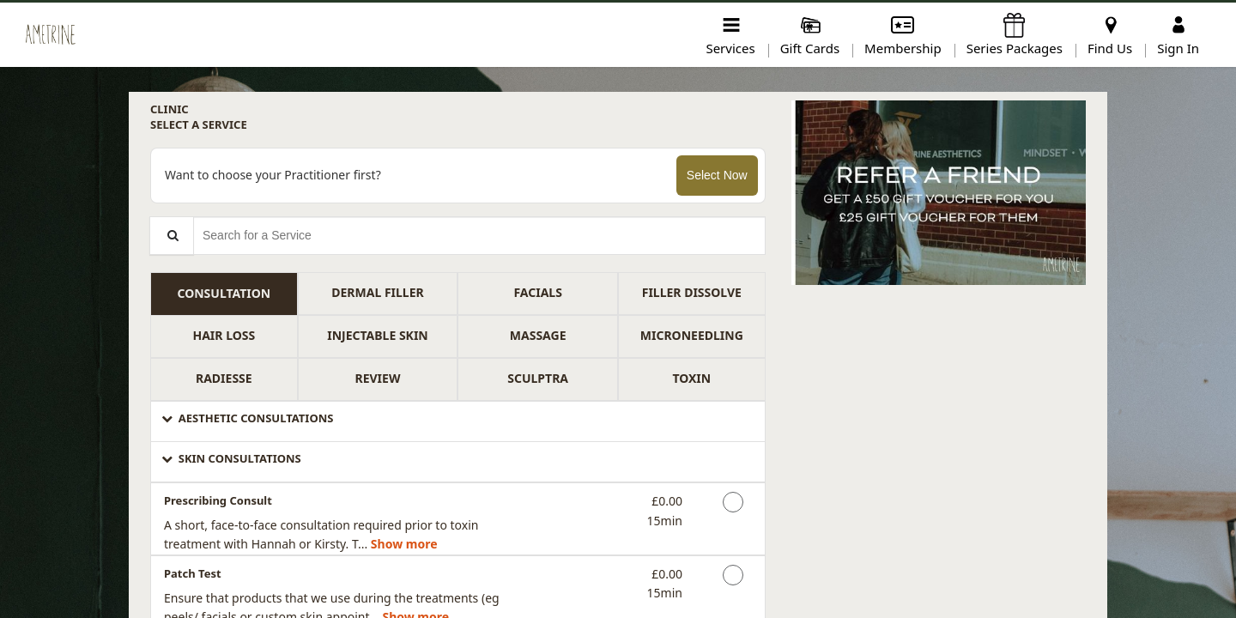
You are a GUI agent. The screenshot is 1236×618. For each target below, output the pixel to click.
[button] (458, 422)
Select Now (717, 175)
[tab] (224, 293)
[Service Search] (171, 235)
